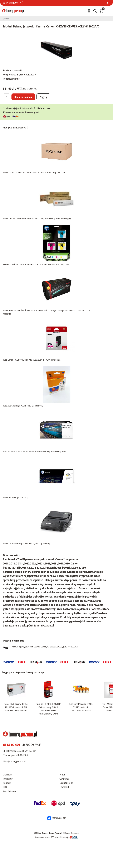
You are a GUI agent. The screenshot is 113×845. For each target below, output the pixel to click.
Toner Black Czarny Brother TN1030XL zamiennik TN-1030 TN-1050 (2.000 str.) (16, 707)
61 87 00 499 (11, 3)
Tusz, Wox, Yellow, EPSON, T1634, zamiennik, (23, 405)
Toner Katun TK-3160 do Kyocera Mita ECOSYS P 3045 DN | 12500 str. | (35, 172)
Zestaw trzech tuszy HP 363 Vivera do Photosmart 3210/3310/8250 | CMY (36, 264)
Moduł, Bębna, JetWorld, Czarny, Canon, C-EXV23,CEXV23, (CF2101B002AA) (45, 646)
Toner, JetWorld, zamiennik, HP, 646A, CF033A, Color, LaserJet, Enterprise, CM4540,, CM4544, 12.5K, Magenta (47, 312)
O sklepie (7, 774)
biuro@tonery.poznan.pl (14, 761)
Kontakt (7, 782)
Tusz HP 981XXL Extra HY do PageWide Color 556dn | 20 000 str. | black (34, 451)
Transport (64, 787)
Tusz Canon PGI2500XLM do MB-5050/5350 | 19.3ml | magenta (31, 359)
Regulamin (8, 778)
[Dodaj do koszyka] (23, 96)
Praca (62, 774)
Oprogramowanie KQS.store (47, 837)
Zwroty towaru (10, 791)
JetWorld (18, 70)
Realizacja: (69, 837)
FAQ (5, 787)
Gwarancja (64, 778)
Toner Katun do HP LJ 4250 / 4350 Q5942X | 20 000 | (26, 543)
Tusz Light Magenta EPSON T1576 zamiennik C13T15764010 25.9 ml (81, 707)
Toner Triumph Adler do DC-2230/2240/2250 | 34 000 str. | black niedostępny (37, 218)
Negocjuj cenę (66, 782)
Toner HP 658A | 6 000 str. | (15, 497)
